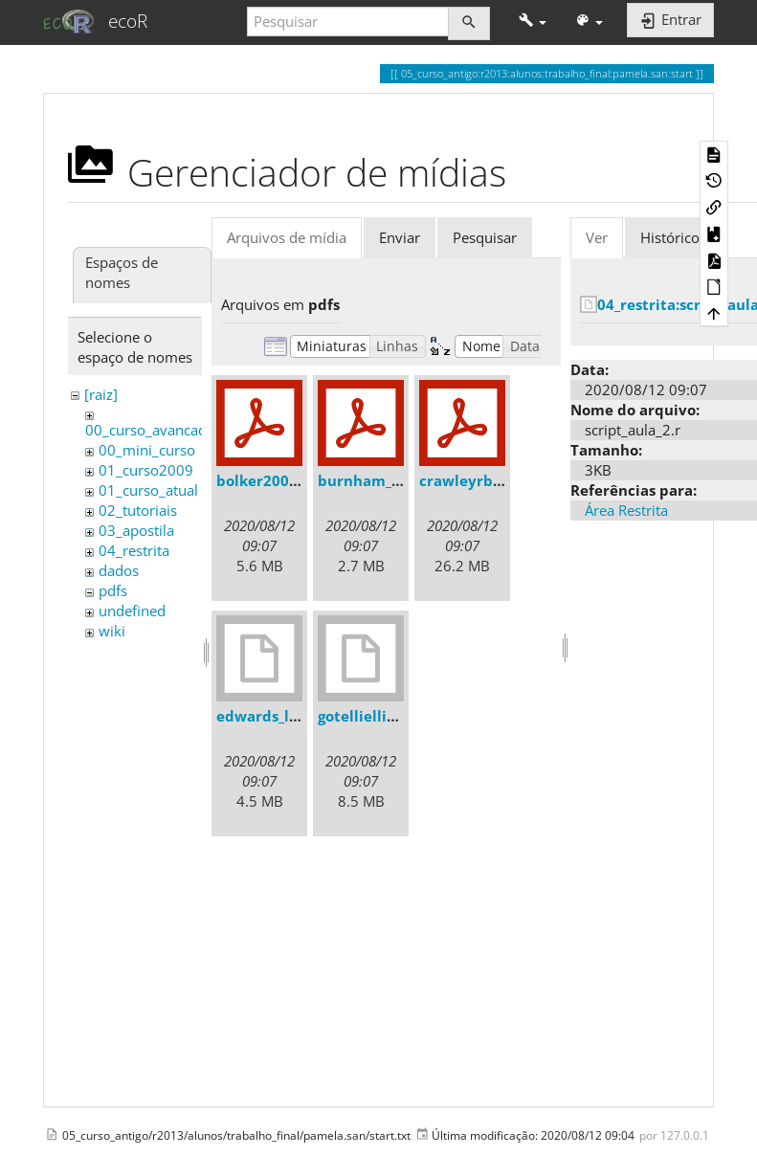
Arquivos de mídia (286, 237)
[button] (532, 21)
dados (119, 570)
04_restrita (134, 550)
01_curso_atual (148, 490)
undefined (132, 610)
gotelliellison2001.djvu (400, 715)
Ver (597, 237)
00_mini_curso (147, 449)
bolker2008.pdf (271, 480)
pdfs (113, 590)
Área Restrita (626, 510)
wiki (112, 630)
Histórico (670, 237)
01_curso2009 (146, 469)
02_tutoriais (138, 510)
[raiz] (101, 394)
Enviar (399, 237)
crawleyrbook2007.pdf (500, 480)
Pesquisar (485, 237)
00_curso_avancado (150, 429)
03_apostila (136, 530)
